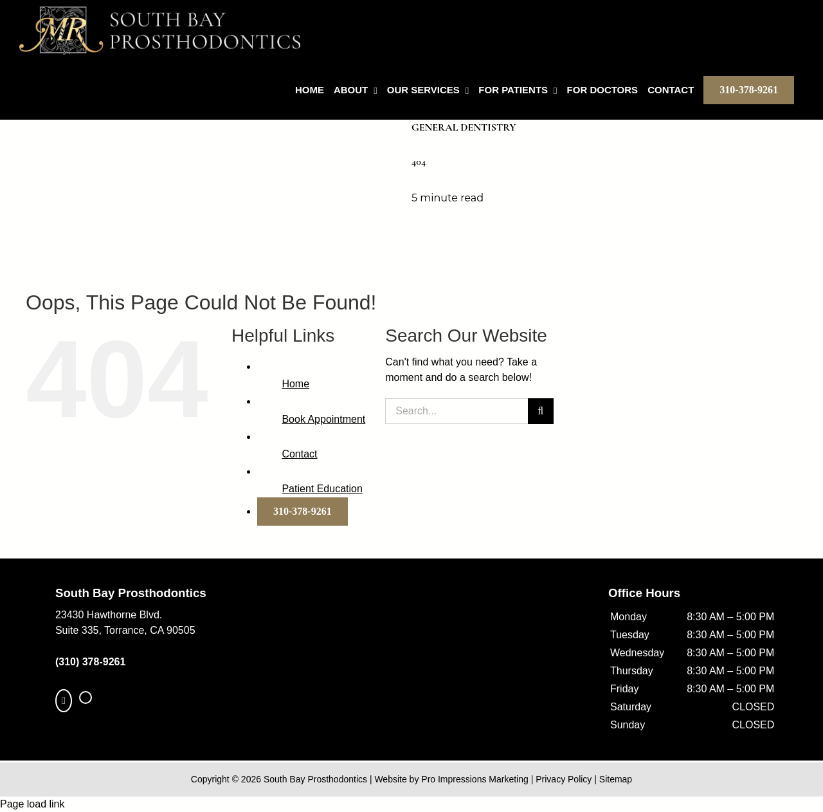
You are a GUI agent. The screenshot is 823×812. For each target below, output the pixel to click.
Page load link (32, 803)
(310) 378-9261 (90, 661)
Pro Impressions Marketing (475, 779)
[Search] (541, 411)
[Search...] (456, 411)
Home (295, 383)
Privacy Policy (564, 779)
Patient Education (322, 488)
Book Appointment (323, 419)
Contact (299, 453)
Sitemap (615, 779)
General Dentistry (464, 127)
